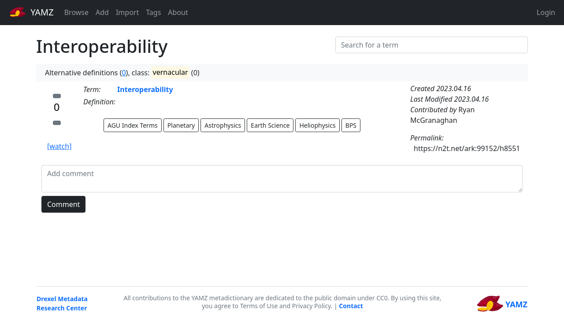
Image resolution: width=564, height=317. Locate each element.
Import (127, 12)
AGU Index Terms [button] (133, 125)
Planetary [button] (181, 125)
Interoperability (145, 89)
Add (102, 12)
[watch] (59, 146)
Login (546, 12)
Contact (351, 306)
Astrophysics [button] (222, 125)
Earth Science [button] (270, 125)
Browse (76, 12)
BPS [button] (350, 125)
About (178, 12)
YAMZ (31, 12)
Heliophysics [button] (317, 125)
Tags (153, 12)
